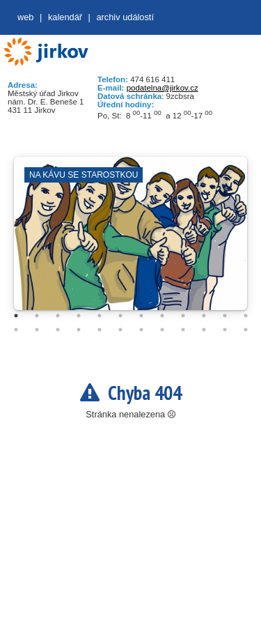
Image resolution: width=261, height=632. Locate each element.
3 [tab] (58, 316)
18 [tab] (120, 330)
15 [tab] (58, 330)
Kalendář (65, 17)
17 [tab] (99, 330)
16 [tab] (79, 330)
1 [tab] (16, 316)
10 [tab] (204, 316)
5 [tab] (99, 316)
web (25, 17)
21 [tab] (183, 330)
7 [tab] (141, 316)
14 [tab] (37, 330)
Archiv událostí (125, 17)
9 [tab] (183, 316)
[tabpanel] (130, 240)
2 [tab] (37, 316)
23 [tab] (225, 330)
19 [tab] (141, 330)
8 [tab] (162, 316)
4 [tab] (79, 316)
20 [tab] (162, 330)
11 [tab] (225, 316)
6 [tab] (120, 316)
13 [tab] (16, 330)
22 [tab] (204, 330)
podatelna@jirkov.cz (162, 88)
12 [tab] (246, 316)
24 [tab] (246, 330)
